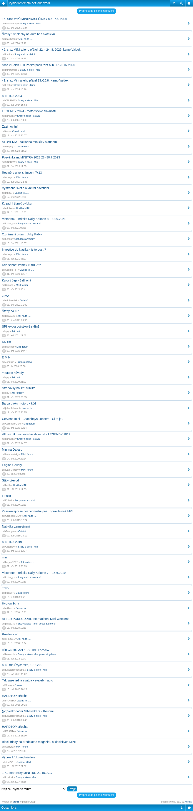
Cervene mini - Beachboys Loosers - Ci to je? (32, 419)
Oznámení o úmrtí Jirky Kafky (22, 234)
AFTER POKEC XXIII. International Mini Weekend (35, 619)
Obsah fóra (8, 807)
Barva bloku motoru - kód (19, 403)
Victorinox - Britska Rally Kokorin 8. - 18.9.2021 (34, 219)
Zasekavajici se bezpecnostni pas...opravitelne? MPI (37, 511)
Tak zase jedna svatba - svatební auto (27, 680)
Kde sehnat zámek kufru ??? (21, 265)
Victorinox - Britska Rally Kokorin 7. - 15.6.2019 (34, 573)
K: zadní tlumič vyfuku (17, 203)
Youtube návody (13, 373)
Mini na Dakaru (12, 449)
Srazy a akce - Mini (30, 23)
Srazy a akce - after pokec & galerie (36, 623)
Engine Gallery (12, 465)
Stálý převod (10, 480)
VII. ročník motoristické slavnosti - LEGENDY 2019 (36, 434)
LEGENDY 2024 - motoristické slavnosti (29, 111)
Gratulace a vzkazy (24, 239)
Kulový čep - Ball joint (16, 280)
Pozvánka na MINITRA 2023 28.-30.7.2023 (31, 157)
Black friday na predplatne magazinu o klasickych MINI (39, 742)
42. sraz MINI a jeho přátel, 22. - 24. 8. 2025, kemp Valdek (41, 49)
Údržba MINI (23, 208)
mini (5, 557)
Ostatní (24, 300)
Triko (5, 588)
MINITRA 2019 (12, 542)
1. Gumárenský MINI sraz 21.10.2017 (27, 772)
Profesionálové (25, 362)
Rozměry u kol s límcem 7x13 (22, 172)
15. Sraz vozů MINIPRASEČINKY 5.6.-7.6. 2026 (34, 19)
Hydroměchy (10, 603)
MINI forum (22, 177)
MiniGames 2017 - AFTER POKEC (25, 649)
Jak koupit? (18, 392)
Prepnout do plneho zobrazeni (96, 10)
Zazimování (10, 126)
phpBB (16, 802)
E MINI (6, 357)
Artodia (188, 802)
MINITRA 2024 (12, 96)
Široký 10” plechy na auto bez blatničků (28, 34)
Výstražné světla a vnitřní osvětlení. (26, 188)
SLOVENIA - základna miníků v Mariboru (29, 142)
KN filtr (6, 342)
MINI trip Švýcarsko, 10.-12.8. (22, 665)
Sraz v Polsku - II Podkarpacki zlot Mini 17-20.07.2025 (38, 65)
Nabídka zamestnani (16, 526)
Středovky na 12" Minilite (18, 388)
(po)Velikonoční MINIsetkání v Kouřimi (27, 711)
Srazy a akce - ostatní (28, 116)
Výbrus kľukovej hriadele (18, 757)
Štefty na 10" (10, 311)
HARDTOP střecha (15, 696)
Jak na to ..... (26, 39)
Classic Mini (18, 131)
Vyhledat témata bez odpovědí (29, 3)
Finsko (6, 496)
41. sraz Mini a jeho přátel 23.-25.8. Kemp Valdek (35, 80)
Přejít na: (6, 789)
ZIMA (5, 296)
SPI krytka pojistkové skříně (20, 326)
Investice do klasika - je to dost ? (24, 249)
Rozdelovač (10, 634)
